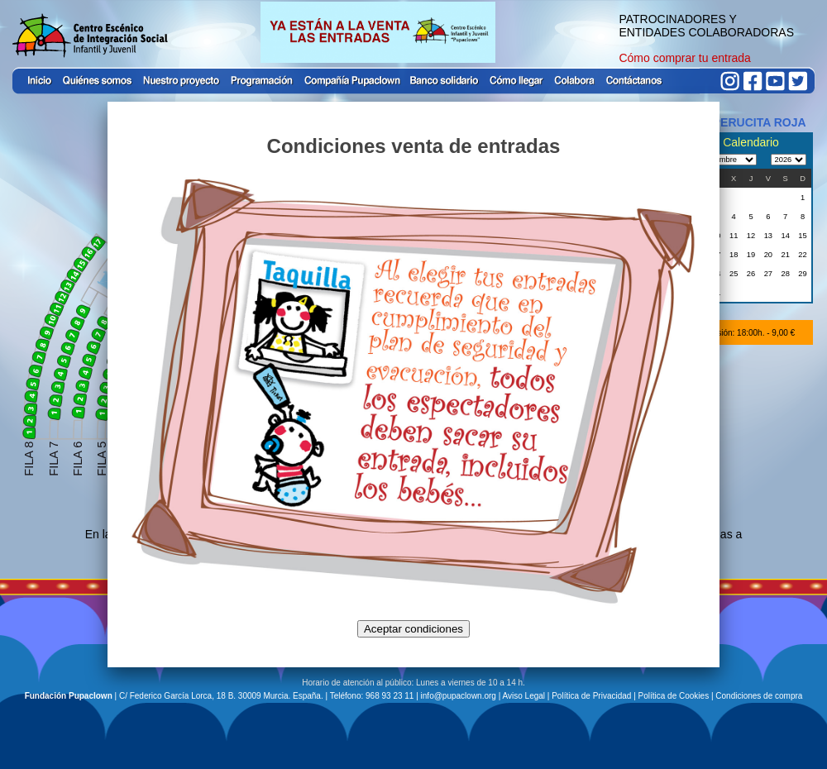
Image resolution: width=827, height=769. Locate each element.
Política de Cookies (674, 695)
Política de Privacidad (591, 695)
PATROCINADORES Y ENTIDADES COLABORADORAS (706, 25)
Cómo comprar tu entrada (685, 57)
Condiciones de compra (758, 695)
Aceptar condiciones (413, 629)
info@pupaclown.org (458, 695)
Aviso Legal (524, 695)
